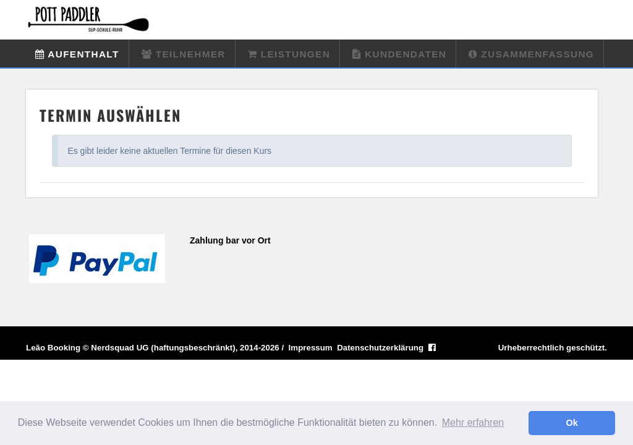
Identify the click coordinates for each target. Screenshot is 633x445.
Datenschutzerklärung (380, 347)
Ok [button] (572, 423)
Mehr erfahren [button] (473, 422)
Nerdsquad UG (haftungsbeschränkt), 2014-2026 (185, 347)
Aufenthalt (77, 54)
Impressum (311, 347)
